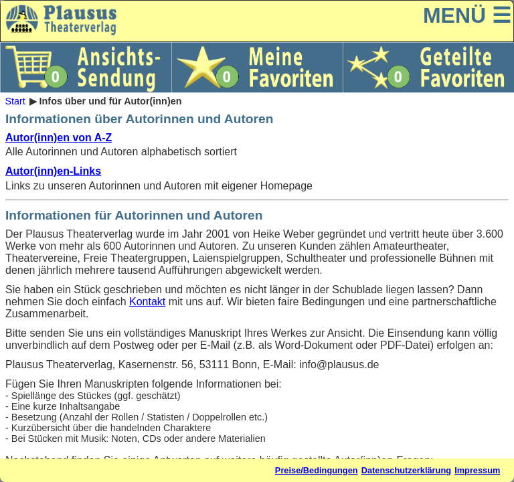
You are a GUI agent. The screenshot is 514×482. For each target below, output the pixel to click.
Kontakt (147, 301)
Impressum (477, 470)
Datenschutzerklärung (406, 470)
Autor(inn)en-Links (53, 171)
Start (15, 101)
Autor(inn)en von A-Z (58, 137)
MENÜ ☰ (467, 15)
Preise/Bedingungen (316, 470)
